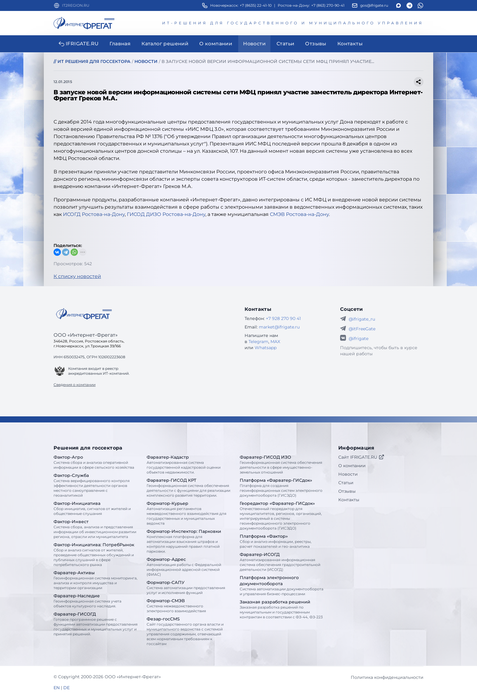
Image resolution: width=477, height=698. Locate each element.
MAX (275, 341)
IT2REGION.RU (75, 5)
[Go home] (84, 314)
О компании (352, 465)
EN (57, 687)
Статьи (345, 482)
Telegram (258, 341)
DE (66, 687)
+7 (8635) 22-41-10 (256, 5)
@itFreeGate (362, 329)
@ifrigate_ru (362, 319)
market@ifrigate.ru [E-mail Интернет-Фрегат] (279, 327)
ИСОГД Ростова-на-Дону (94, 214)
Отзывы (347, 491)
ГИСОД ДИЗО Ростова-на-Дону (166, 214)
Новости (348, 474)
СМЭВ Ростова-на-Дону (299, 214)
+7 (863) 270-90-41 (327, 5)
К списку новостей (77, 276)
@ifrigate (358, 338)
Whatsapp (266, 347)
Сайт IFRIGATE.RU (361, 457)
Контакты (348, 499)
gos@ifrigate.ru (374, 5)
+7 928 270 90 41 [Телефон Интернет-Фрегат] (283, 318)
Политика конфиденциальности (387, 677)
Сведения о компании (75, 384)
